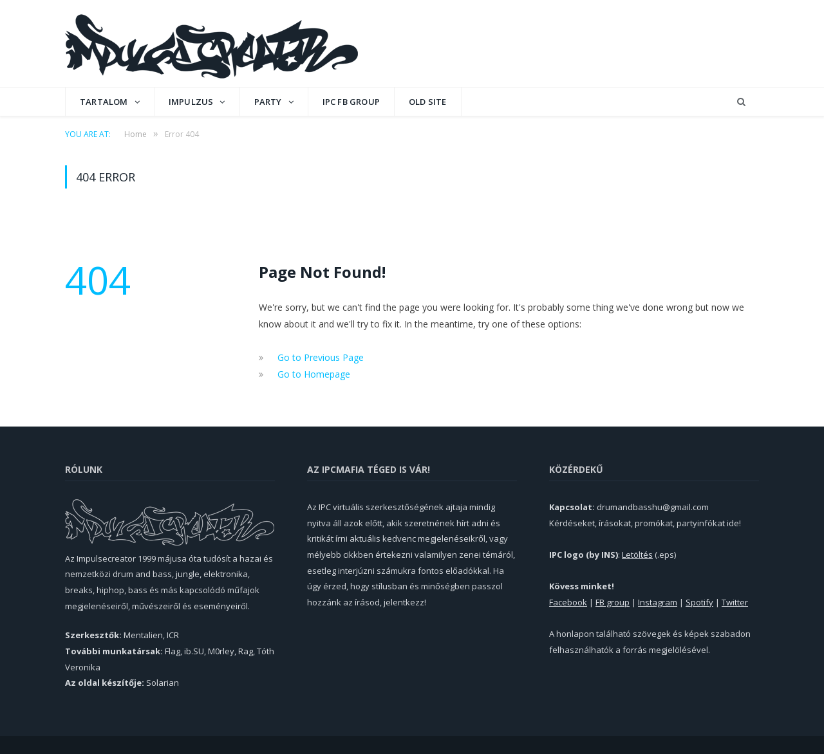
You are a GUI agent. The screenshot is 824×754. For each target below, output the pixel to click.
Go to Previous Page (320, 357)
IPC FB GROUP (351, 101)
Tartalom (104, 101)
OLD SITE (428, 101)
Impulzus (191, 101)
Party (268, 101)
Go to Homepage (313, 374)
